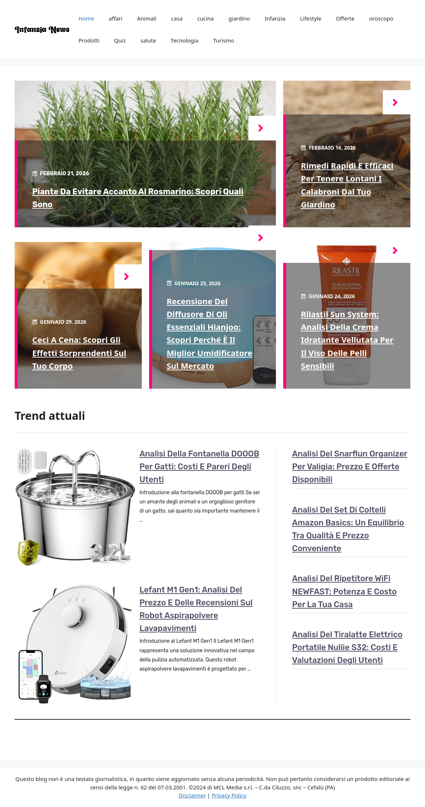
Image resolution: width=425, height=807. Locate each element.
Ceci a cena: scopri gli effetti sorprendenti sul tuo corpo (79, 352)
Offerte (345, 18)
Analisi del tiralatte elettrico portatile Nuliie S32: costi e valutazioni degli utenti (347, 647)
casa (176, 18)
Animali (146, 18)
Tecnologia (185, 40)
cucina (205, 18)
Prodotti (88, 40)
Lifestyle (310, 18)
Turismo (223, 40)
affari (115, 18)
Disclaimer (192, 795)
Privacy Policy (229, 795)
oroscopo (381, 18)
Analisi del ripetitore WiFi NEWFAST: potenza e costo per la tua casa (344, 591)
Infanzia (275, 18)
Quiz (120, 40)
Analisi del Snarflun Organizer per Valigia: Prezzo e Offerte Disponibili (349, 466)
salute (148, 40)
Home (86, 18)
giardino (239, 18)
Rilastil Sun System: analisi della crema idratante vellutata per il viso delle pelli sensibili (347, 339)
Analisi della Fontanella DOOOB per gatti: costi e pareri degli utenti (199, 466)
